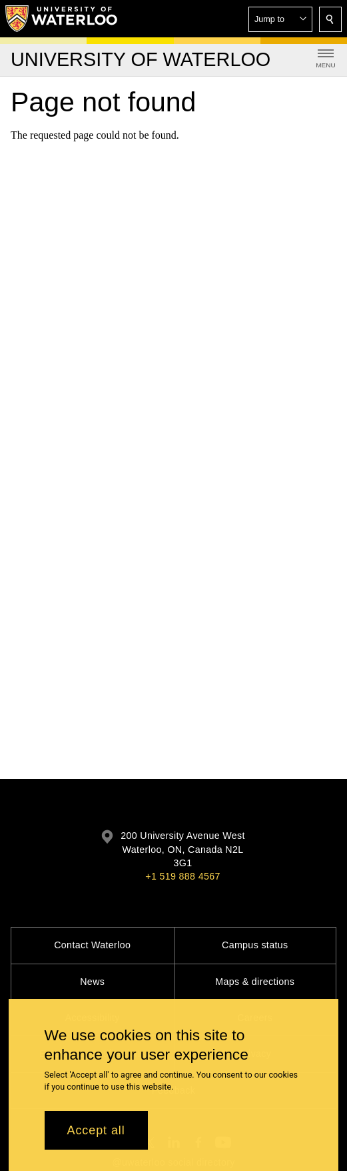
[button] (280, 19)
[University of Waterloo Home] (62, 18)
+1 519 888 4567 (182, 876)
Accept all (96, 1137)
